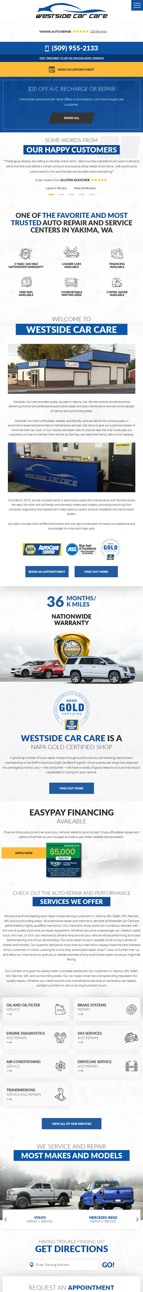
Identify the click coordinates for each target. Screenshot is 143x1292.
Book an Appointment (47, 571)
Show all (71, 118)
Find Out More (71, 788)
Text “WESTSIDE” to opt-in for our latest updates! (71, 58)
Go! (108, 1265)
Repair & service (40, 1219)
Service (29, 1007)
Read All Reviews (85, 188)
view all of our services (71, 1123)
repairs (101, 1007)
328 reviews (98, 31)
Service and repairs (29, 1092)
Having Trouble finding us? (71, 1246)
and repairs (29, 1035)
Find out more (96, 571)
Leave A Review (56, 188)
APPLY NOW (24, 853)
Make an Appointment (76, 69)
